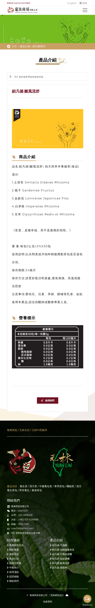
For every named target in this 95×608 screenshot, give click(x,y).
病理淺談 (14, 572)
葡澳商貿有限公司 (38, 595)
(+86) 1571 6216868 (28, 519)
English (72, 3)
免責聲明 (47, 601)
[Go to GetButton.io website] (87, 605)
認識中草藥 (15, 563)
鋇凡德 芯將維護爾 (62, 554)
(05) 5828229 (25, 515)
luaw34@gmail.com (22, 528)
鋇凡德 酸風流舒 (61, 563)
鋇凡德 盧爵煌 (59, 567)
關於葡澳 (14, 549)
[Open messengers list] (87, 599)
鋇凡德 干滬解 (59, 545)
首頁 (14, 46)
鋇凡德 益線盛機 (61, 558)
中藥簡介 (14, 567)
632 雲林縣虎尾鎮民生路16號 (25, 533)
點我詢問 (47, 400)
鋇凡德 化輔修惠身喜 (63, 549)
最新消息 (14, 554)
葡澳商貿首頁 (16, 545)
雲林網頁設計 (57, 595)
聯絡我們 (14, 580)
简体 (83, 3)
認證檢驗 (14, 576)
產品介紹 (14, 558)
